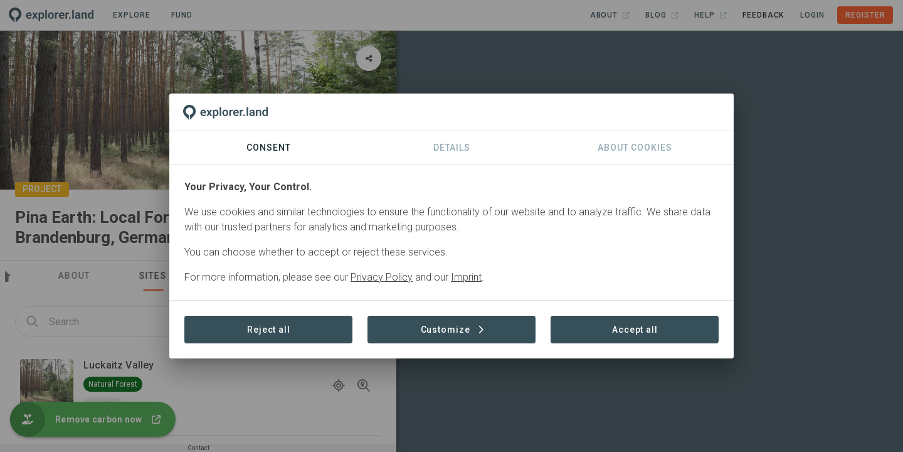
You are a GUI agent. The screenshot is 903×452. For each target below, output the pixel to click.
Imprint (466, 277)
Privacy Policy (382, 277)
